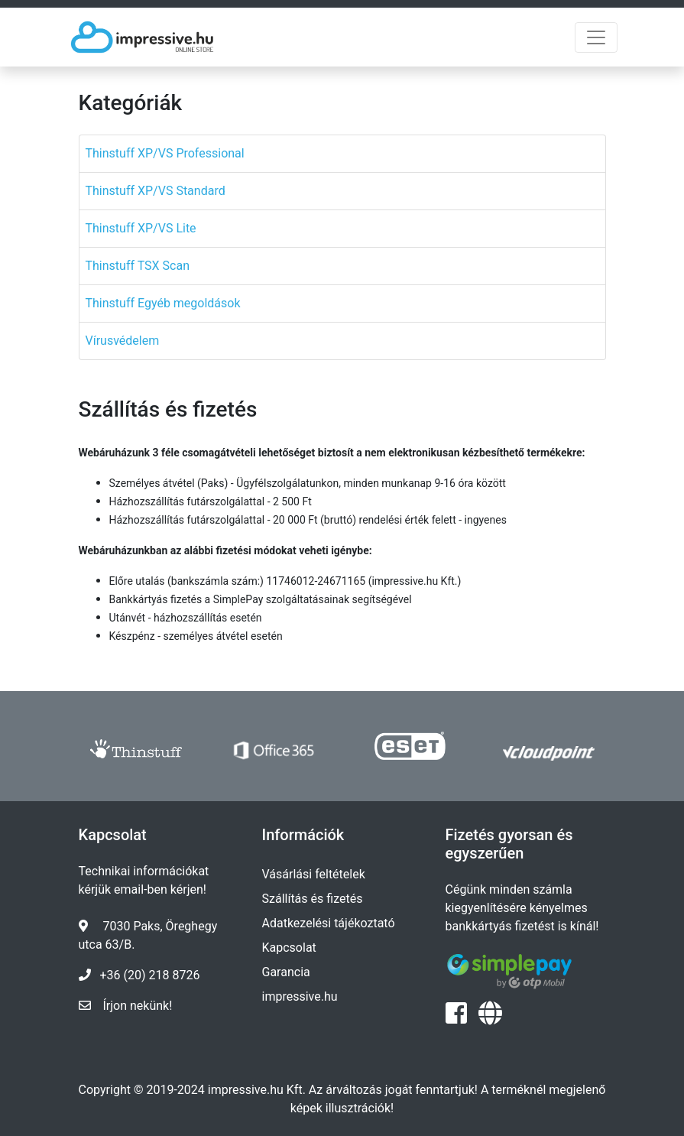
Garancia (286, 972)
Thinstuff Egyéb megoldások (163, 303)
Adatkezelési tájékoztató (328, 923)
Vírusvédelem (123, 340)
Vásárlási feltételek (313, 874)
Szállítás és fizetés (312, 898)
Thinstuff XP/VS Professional (165, 153)
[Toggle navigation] (596, 37)
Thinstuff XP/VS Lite (141, 228)
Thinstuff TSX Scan (138, 265)
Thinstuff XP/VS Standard (155, 190)
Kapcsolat (289, 947)
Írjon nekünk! (138, 1005)
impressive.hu (300, 996)
